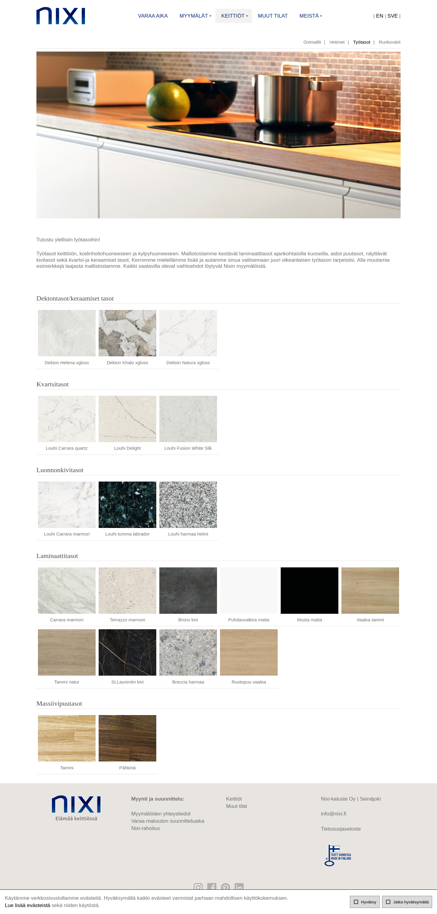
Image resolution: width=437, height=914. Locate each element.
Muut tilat (273, 17)
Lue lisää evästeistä (27, 905)
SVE (393, 17)
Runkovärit (390, 45)
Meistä (312, 19)
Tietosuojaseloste (341, 832)
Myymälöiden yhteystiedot (161, 817)
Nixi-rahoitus (145, 832)
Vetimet (337, 45)
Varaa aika (153, 17)
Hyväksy (364, 902)
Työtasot (362, 45)
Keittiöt (235, 19)
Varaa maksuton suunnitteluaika (168, 824)
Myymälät (196, 19)
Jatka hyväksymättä (407, 902)
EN (379, 17)
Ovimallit (312, 45)
